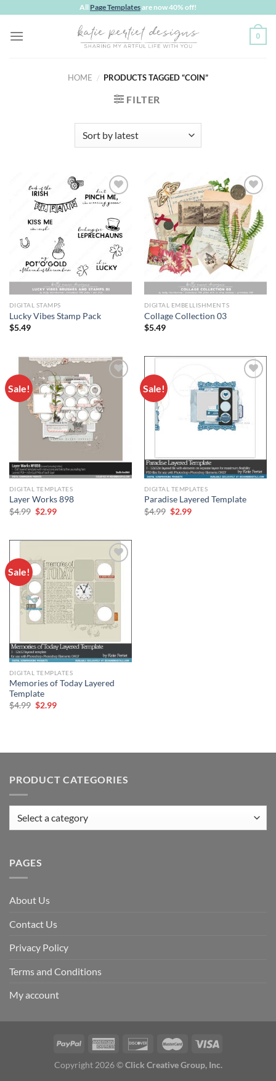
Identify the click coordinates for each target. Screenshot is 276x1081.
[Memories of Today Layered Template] (70, 601)
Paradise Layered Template (195, 499)
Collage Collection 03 (185, 316)
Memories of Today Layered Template (62, 688)
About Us (29, 900)
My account (34, 994)
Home (80, 77)
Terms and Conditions (55, 971)
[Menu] (16, 36)
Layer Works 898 (41, 499)
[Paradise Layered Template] (205, 417)
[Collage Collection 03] (205, 233)
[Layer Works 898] (70, 417)
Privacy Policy (38, 947)
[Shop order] (138, 135)
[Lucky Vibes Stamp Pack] (70, 233)
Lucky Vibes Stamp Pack (55, 316)
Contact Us (33, 924)
